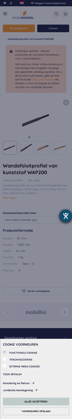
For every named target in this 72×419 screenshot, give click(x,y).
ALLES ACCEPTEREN (36, 401)
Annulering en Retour (16, 383)
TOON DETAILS (11, 374)
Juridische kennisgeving (18, 390)
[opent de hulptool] (65, 216)
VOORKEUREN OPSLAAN (36, 411)
